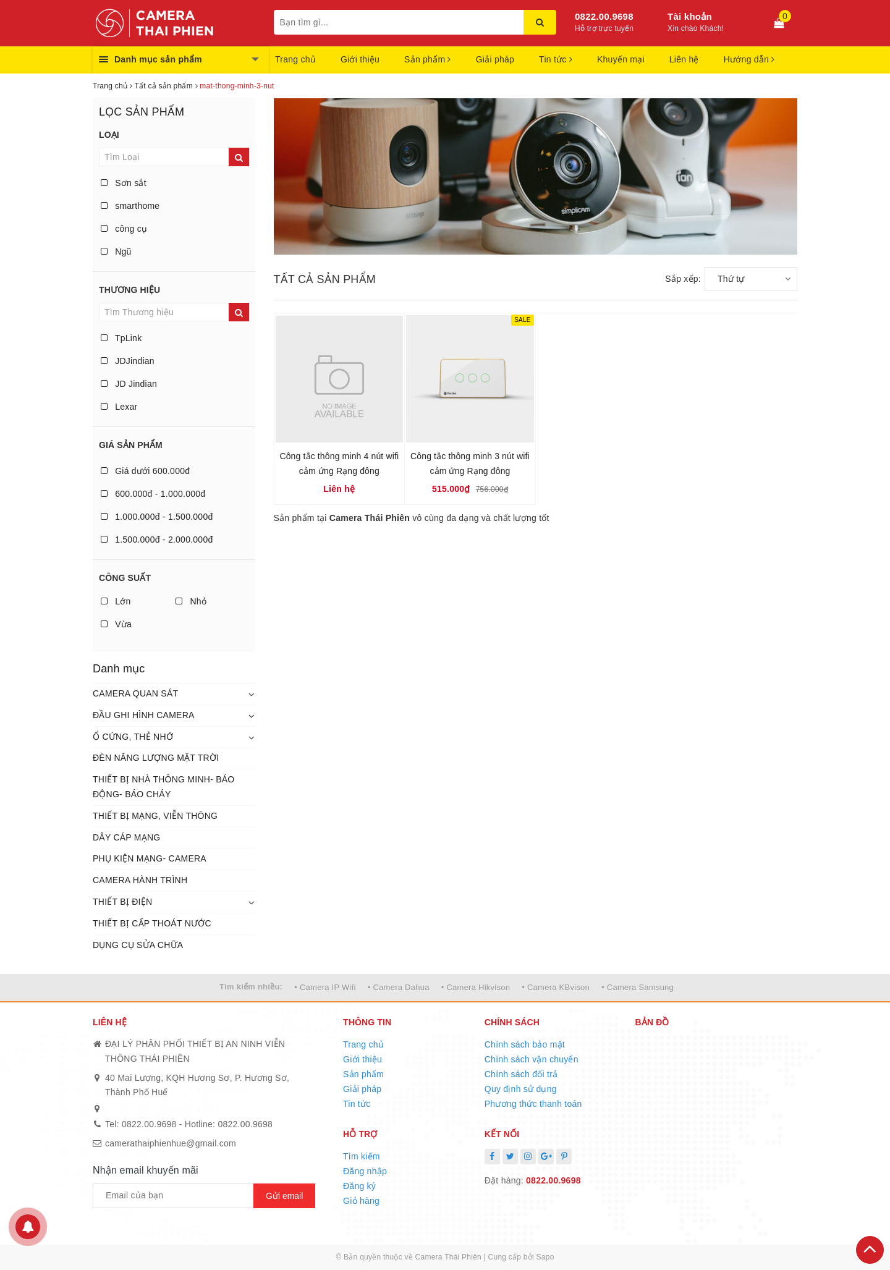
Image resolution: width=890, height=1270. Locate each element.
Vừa (116, 624)
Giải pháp (495, 59)
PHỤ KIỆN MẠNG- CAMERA (149, 858)
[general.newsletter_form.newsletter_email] (173, 1195)
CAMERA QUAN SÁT (135, 693)
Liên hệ (684, 59)
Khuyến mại (621, 59)
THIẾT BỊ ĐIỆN (122, 902)
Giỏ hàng (361, 1201)
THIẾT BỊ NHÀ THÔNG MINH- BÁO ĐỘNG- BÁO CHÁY (164, 786)
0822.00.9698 (604, 16)
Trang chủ (295, 59)
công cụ (124, 229)
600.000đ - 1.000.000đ (153, 494)
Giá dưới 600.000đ (145, 471)
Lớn (115, 601)
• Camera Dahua (399, 987)
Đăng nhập (365, 1171)
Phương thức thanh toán (533, 1104)
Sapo (545, 1257)
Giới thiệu (360, 59)
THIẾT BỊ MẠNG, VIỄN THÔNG (155, 816)
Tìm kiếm (361, 1156)
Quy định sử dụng (521, 1089)
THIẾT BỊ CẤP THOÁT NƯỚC (152, 923)
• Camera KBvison (556, 987)
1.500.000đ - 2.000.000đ (157, 539)
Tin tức (555, 59)
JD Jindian (129, 384)
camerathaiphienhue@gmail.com (170, 1143)
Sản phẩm (427, 59)
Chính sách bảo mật (525, 1044)
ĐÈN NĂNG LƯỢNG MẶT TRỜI (156, 758)
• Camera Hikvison (475, 987)
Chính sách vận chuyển (531, 1059)
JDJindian (128, 361)
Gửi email (284, 1196)
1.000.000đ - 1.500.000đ (157, 517)
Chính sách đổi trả (521, 1074)
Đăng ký (359, 1186)
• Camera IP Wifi (324, 987)
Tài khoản (690, 16)
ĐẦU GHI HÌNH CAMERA (144, 715)
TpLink (121, 338)
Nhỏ (191, 601)
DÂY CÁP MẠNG (127, 837)
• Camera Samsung (637, 987)
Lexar (119, 407)
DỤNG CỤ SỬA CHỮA (138, 945)
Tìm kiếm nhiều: (250, 986)
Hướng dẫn (749, 59)
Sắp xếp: (683, 279)
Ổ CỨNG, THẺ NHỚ (133, 737)
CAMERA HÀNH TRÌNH (140, 880)
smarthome (130, 206)
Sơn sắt (123, 183)
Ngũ (116, 251)
